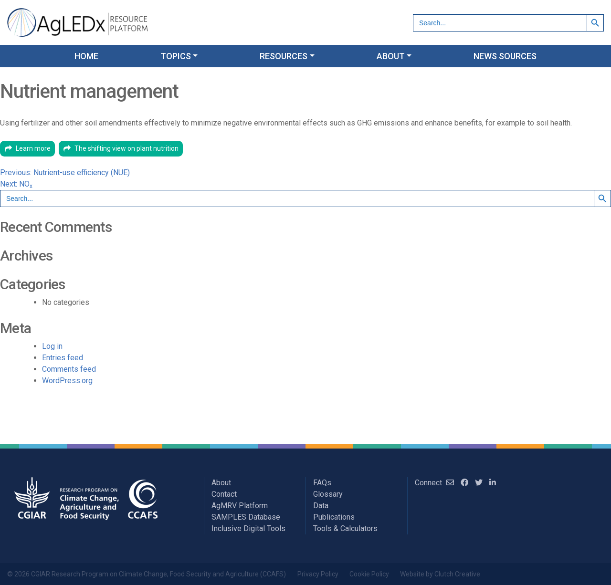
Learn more (33, 148)
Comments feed (69, 369)
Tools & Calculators (345, 528)
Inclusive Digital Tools (248, 528)
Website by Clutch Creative (440, 574)
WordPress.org (67, 380)
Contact (224, 494)
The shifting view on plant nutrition (126, 148)
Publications (334, 517)
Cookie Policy (369, 574)
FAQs (322, 482)
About (221, 482)
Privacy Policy (317, 574)
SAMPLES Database (245, 517)
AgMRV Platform (239, 505)
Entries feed (62, 357)
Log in (52, 346)
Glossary (328, 494)
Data (320, 505)
